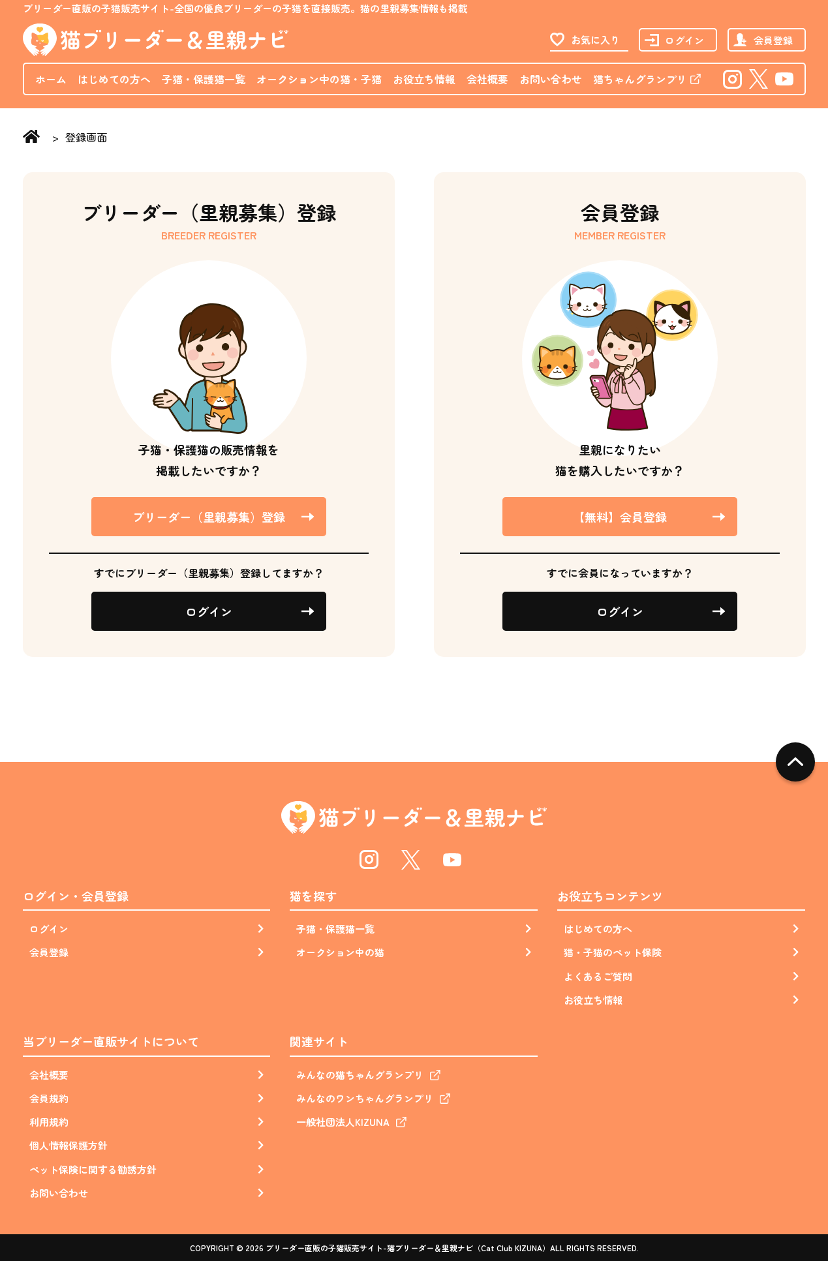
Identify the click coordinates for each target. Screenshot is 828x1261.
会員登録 (773, 40)
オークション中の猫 (340, 952)
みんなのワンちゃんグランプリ (364, 1098)
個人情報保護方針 (68, 1145)
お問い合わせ (550, 79)
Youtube (785, 78)
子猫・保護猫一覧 (203, 79)
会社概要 (487, 79)
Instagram (733, 78)
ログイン (684, 40)
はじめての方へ (114, 79)
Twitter (758, 78)
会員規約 (49, 1098)
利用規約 (49, 1122)
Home (34, 137)
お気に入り (595, 39)
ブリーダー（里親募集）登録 (208, 516)
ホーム (51, 79)
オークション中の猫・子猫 (319, 79)
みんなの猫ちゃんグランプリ (359, 1075)
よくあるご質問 (598, 976)
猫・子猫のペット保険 (613, 952)
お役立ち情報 (424, 79)
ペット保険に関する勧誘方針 (93, 1169)
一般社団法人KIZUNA (343, 1122)
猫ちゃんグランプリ (640, 79)
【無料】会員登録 (620, 516)
